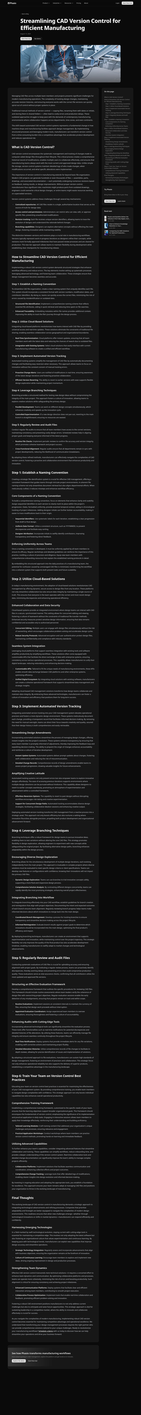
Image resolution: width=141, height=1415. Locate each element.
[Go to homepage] (12, 3)
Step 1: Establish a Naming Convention (117, 104)
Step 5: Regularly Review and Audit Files (116, 116)
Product (46, 3)
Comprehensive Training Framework (117, 171)
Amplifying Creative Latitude (114, 144)
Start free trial (127, 3)
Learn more (121, 201)
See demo (37, 39)
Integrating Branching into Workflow (117, 153)
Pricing (78, 3)
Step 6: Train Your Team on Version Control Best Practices (115, 167)
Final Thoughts (109, 175)
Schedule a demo (46, 1331)
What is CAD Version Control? (113, 97)
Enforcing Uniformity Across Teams (116, 126)
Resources (69, 3)
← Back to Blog (24, 14)
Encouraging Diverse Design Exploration (114, 150)
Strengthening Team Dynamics (115, 180)
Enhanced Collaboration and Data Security (116, 132)
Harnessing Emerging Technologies (116, 178)
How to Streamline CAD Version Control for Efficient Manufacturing (117, 100)
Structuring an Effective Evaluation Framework (116, 159)
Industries (57, 3)
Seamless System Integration (114, 135)
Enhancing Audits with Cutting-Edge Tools (117, 163)
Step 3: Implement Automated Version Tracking (117, 109)
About (86, 3)
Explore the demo (19, 1361)
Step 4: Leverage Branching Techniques (118, 113)
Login (117, 3)
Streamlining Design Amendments (116, 142)
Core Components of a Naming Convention (115, 123)
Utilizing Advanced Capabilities (115, 173)
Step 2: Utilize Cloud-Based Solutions (117, 106)
